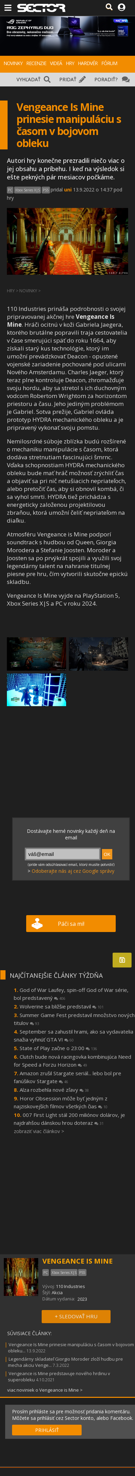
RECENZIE (36, 63)
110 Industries (70, 1286)
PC (10, 190)
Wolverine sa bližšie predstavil (62, 1006)
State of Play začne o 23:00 (58, 1048)
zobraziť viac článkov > (39, 1131)
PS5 (46, 190)
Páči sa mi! (71, 924)
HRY (70, 63)
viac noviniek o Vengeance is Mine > (45, 1390)
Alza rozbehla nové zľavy (54, 1089)
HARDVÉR (87, 63)
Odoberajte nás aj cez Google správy (73, 871)
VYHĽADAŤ (29, 79)
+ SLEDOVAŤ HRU (76, 1316)
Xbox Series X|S (27, 190)
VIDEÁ (56, 63)
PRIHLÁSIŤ (47, 1430)
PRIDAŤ (67, 79)
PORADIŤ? (105, 79)
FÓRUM (109, 63)
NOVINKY (12, 63)
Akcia (57, 1292)
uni (68, 189)
